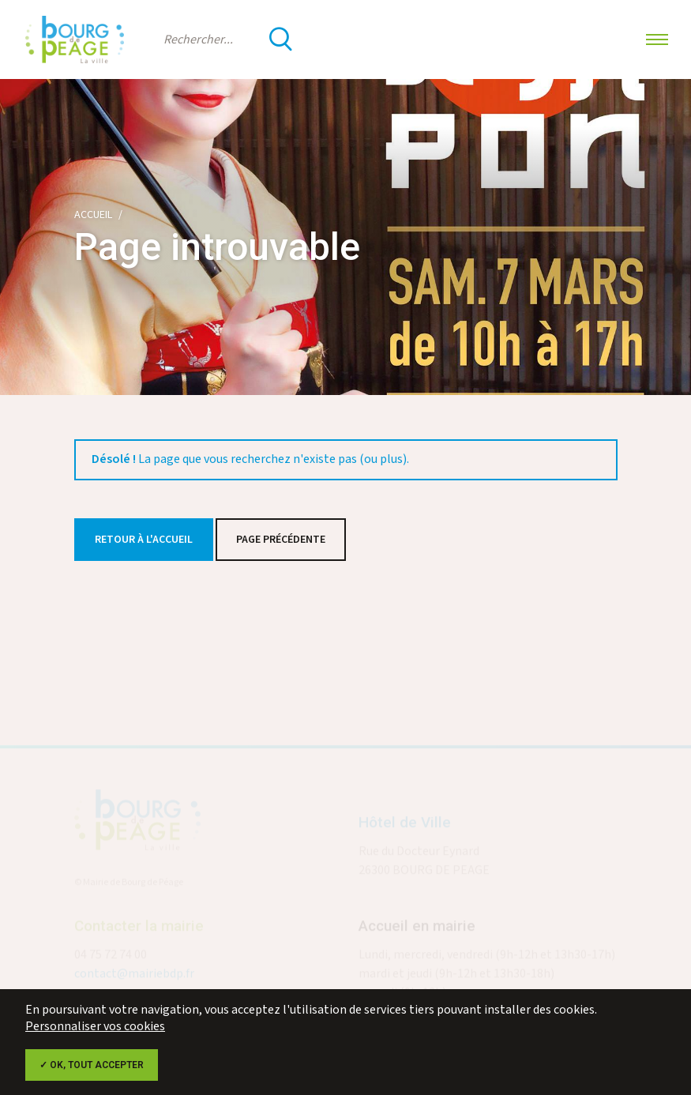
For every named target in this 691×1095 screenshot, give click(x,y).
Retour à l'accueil (144, 539)
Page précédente (280, 539)
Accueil (93, 215)
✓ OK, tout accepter (91, 1065)
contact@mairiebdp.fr (134, 977)
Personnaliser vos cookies (95, 1026)
